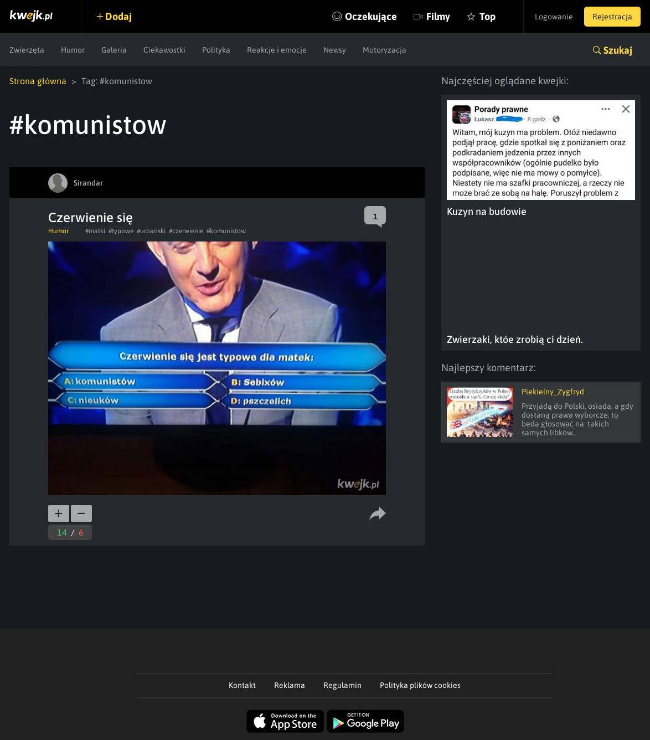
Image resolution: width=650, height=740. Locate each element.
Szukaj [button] (617, 50)
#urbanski (151, 231)
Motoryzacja (384, 49)
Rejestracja (612, 16)
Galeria (114, 49)
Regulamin (342, 685)
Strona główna (37, 81)
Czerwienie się (90, 217)
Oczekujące (371, 16)
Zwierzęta (26, 49)
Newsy (334, 49)
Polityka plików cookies (420, 685)
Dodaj (118, 16)
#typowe (121, 231)
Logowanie (554, 16)
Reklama (289, 685)
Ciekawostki (164, 49)
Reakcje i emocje (277, 49)
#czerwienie (186, 231)
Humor (73, 49)
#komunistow (226, 231)
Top (487, 16)
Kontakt (242, 685)
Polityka (216, 49)
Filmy (438, 16)
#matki (95, 231)
